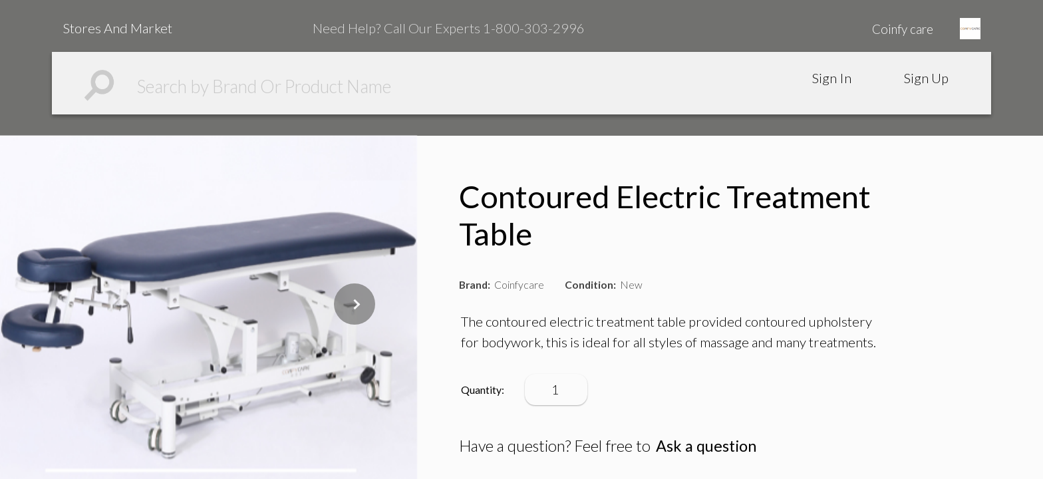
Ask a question (706, 445)
